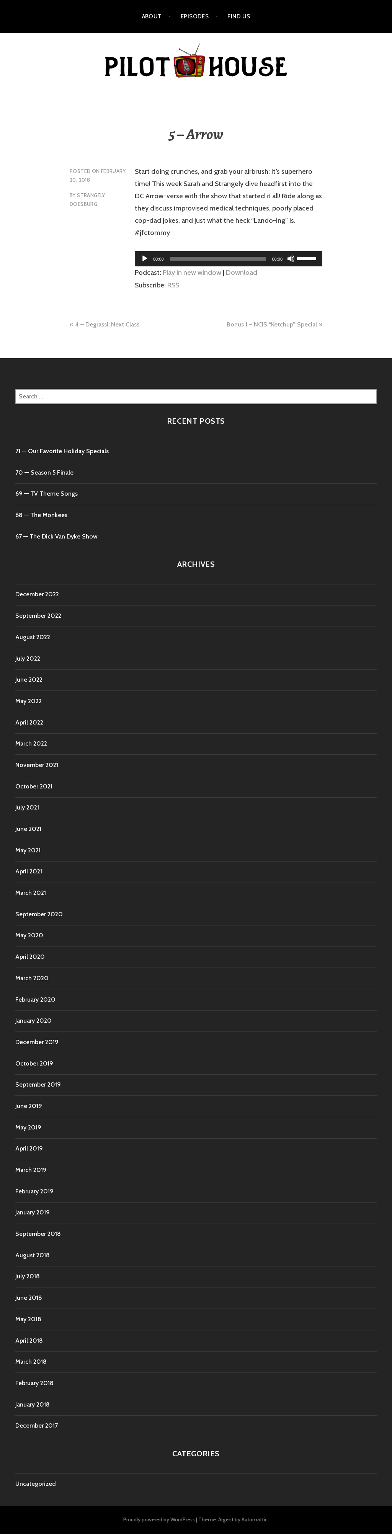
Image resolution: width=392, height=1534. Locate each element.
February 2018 (34, 1383)
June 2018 (28, 1297)
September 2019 (38, 1084)
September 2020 (39, 914)
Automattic (255, 1519)
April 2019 (29, 1148)
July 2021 (27, 807)
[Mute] (291, 259)
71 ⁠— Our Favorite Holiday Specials (62, 451)
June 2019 (28, 1106)
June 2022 (28, 679)
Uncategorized (35, 1483)
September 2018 (38, 1233)
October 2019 (34, 1063)
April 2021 (28, 871)
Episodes (195, 16)
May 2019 (28, 1127)
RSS (173, 285)
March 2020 (32, 978)
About (152, 16)
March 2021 (30, 892)
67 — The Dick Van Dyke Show (56, 536)
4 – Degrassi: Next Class (107, 324)
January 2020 (33, 1020)
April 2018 (29, 1340)
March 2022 (31, 743)
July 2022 (27, 658)
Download (241, 272)
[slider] (218, 259)
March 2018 (31, 1361)
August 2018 (32, 1255)
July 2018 (27, 1276)
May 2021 (28, 850)
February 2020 (35, 999)
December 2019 (37, 1042)
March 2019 (31, 1169)
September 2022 (38, 615)
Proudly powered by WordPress (159, 1519)
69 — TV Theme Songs (46, 493)
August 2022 (32, 637)
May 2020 (29, 935)
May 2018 (28, 1319)
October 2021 (33, 786)
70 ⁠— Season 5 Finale (44, 472)
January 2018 (32, 1404)
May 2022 (28, 701)
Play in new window (192, 272)
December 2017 (36, 1425)
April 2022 (29, 722)
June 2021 (28, 828)
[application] (228, 258)
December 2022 (37, 594)
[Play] (145, 259)
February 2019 (34, 1191)
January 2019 (32, 1212)
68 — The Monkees (41, 515)
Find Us (238, 16)
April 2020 (30, 956)
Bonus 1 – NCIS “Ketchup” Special (272, 324)
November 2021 (36, 765)
